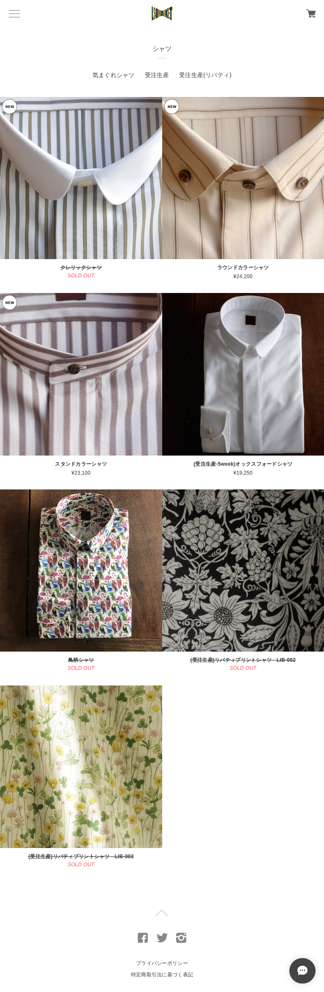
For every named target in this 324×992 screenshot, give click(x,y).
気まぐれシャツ (114, 75)
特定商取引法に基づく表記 (162, 975)
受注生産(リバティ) (205, 75)
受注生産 (157, 75)
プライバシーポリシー (162, 963)
